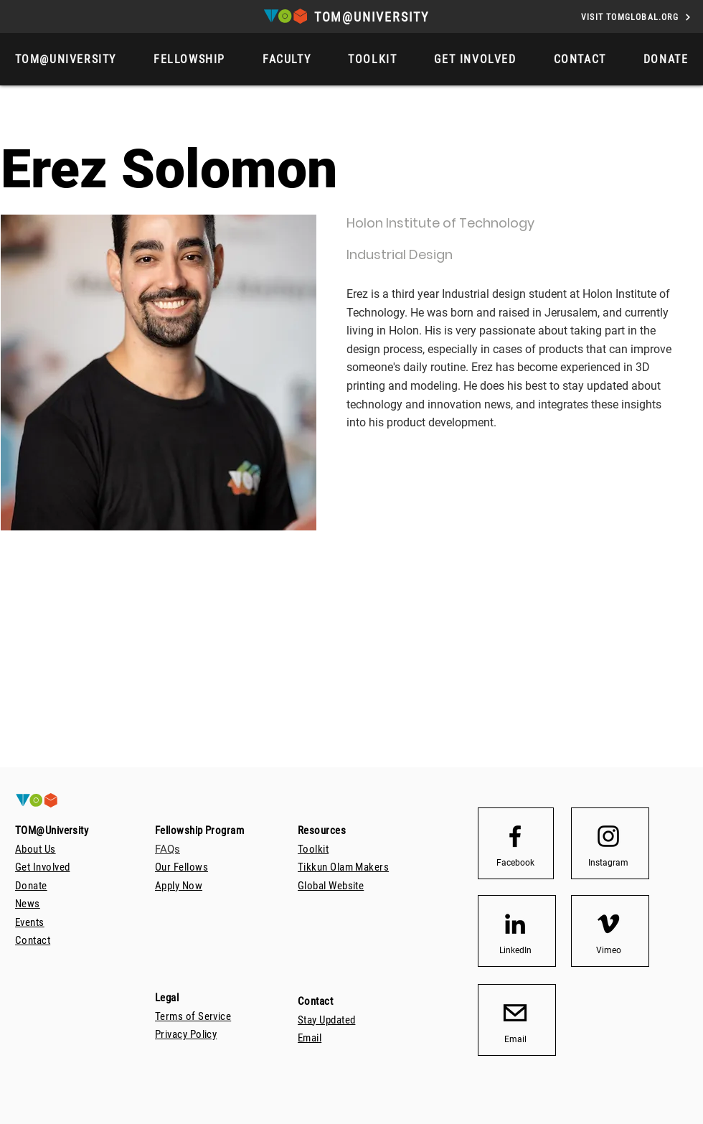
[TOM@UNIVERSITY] (373, 16)
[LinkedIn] (515, 950)
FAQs (167, 849)
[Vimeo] (608, 950)
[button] (666, 59)
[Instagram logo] (608, 836)
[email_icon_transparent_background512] (515, 1012)
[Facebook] (515, 862)
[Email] (515, 1039)
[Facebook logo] (515, 836)
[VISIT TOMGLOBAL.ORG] (636, 16)
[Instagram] (608, 862)
